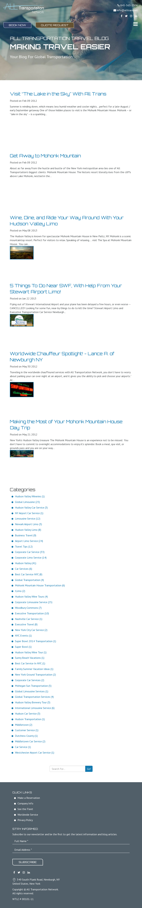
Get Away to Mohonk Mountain (45, 155)
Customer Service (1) (26, 730)
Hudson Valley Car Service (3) (31, 507)
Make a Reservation (28, 797)
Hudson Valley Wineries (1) (30, 496)
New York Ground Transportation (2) (35, 674)
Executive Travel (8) (26, 624)
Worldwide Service (27, 814)
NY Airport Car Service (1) (29, 513)
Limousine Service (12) (27, 518)
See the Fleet (25, 809)
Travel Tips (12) (24, 546)
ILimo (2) (20, 591)
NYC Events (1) (23, 635)
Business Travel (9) (25, 535)
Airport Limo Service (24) (29, 541)
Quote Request (55, 25)
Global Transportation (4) (29, 580)
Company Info (25, 803)
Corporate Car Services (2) (29, 680)
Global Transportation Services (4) (34, 696)
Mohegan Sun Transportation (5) (33, 685)
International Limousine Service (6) (35, 708)
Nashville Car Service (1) (28, 619)
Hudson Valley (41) (25, 563)
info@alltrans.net (127, 10)
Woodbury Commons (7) (28, 607)
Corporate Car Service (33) (30, 552)
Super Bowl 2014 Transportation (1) (35, 641)
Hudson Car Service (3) (27, 713)
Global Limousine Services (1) (31, 691)
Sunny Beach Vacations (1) (29, 657)
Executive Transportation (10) (32, 613)
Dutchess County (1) (26, 735)
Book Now (17, 25)
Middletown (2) (23, 724)
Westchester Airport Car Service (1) (34, 752)
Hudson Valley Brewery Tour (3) (32, 702)
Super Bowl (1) (23, 646)
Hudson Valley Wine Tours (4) (31, 596)
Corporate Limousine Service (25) (33, 602)
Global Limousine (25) (27, 502)
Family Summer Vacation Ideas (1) (34, 669)
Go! (89, 768)
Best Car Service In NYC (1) (30, 663)
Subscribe (28, 862)
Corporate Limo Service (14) (31, 557)
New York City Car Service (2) (31, 630)
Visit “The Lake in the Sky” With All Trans (58, 93)
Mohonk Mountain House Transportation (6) (40, 585)
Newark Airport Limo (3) (28, 524)
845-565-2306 (129, 5)
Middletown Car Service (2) (30, 741)
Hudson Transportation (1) (30, 719)
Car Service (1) (23, 747)
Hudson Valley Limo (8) (28, 529)
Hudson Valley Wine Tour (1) (31, 652)
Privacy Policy (25, 820)
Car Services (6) (23, 568)
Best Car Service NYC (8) (28, 574)
